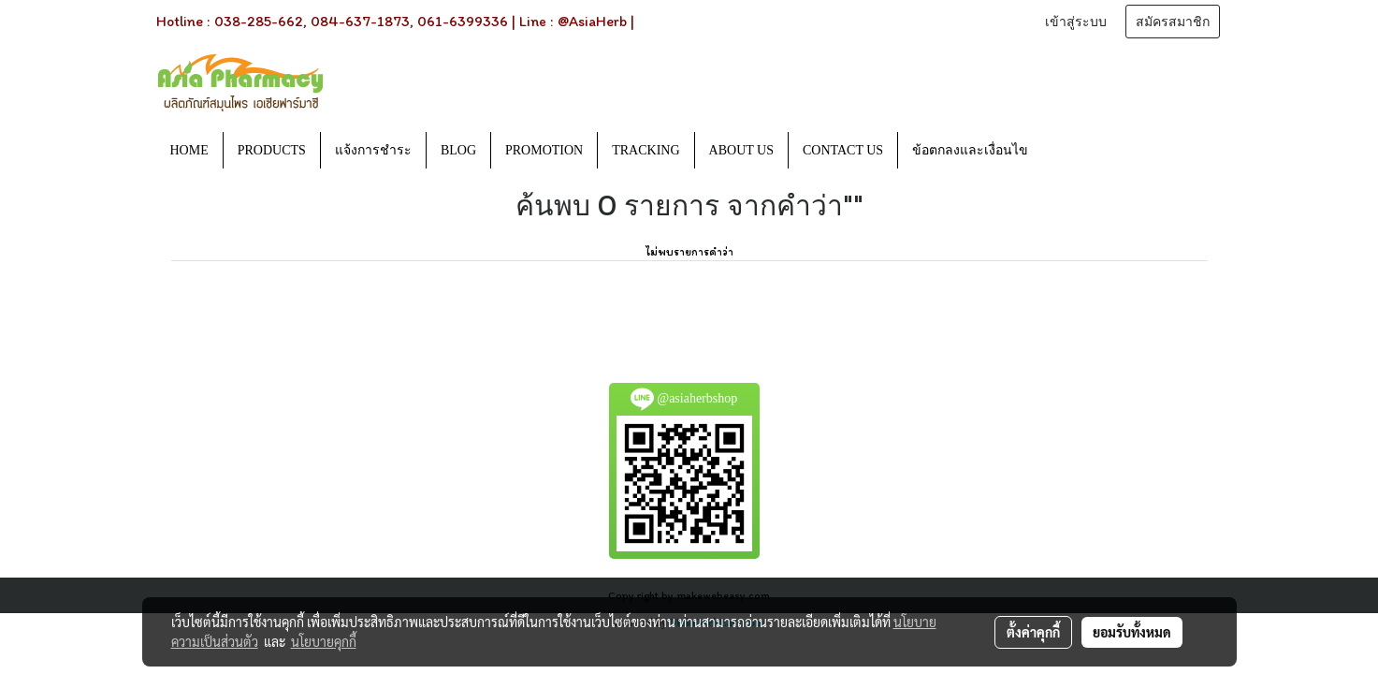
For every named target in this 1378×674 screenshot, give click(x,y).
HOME (189, 150)
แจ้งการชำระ (373, 150)
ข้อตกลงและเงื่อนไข (970, 150)
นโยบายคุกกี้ (323, 641)
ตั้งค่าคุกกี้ (1033, 631)
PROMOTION (544, 150)
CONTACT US (843, 150)
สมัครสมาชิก (1173, 22)
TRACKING (645, 150)
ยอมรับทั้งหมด (1132, 631)
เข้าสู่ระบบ (1076, 22)
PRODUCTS (272, 150)
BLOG (458, 150)
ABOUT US (741, 150)
